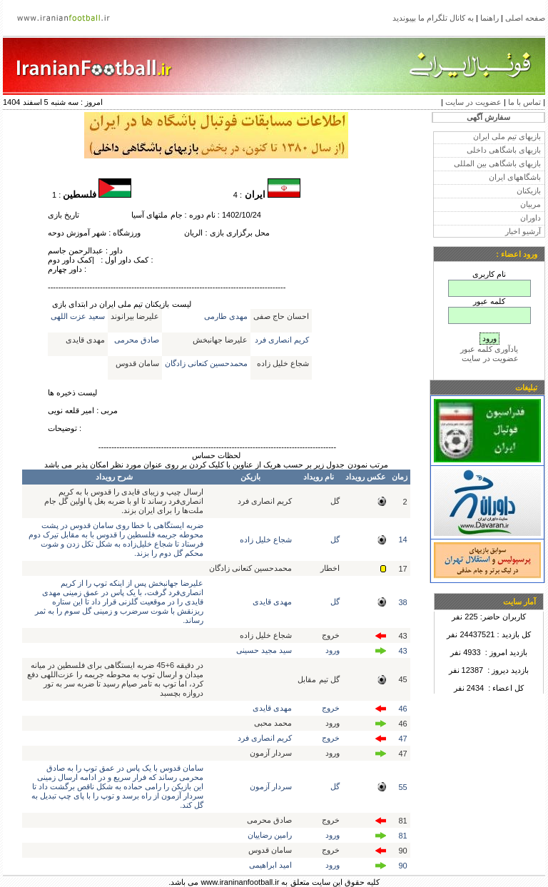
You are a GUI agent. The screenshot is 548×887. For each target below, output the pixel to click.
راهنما (489, 18)
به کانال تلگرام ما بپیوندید (433, 18)
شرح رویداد (114, 476)
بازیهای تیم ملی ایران (507, 136)
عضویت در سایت (473, 102)
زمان (399, 476)
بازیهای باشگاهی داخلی (504, 150)
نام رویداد (318, 476)
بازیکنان (529, 190)
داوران (530, 217)
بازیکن (250, 476)
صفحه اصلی (525, 18)
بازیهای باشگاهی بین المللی (497, 163)
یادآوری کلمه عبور (489, 349)
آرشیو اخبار (523, 231)
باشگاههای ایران (515, 177)
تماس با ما (524, 102)
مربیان (530, 204)
